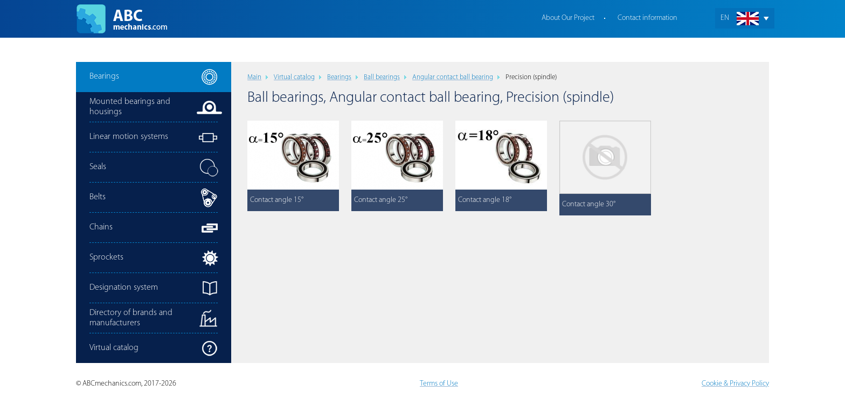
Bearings (339, 77)
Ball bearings (382, 77)
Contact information (647, 18)
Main (254, 77)
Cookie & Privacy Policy (735, 384)
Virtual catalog (294, 77)
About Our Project (568, 18)
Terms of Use (439, 384)
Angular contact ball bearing (452, 77)
